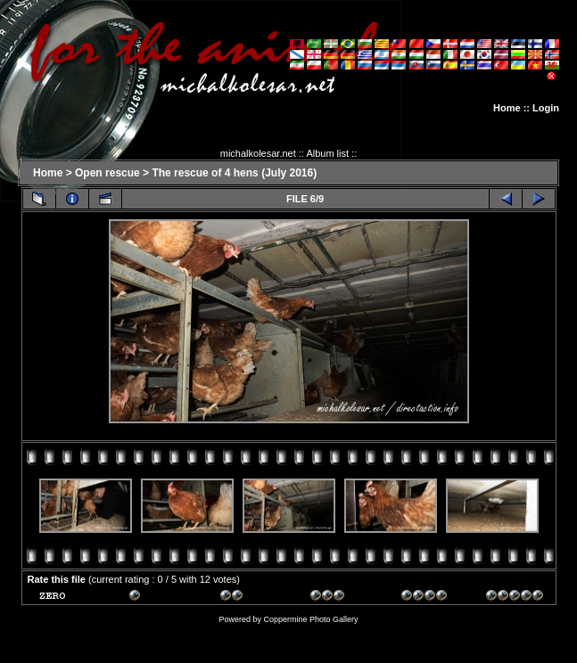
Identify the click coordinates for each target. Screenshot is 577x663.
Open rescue (107, 173)
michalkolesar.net (258, 153)
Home (507, 107)
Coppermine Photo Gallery (310, 619)
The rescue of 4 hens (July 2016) (234, 173)
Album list (327, 153)
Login (545, 107)
